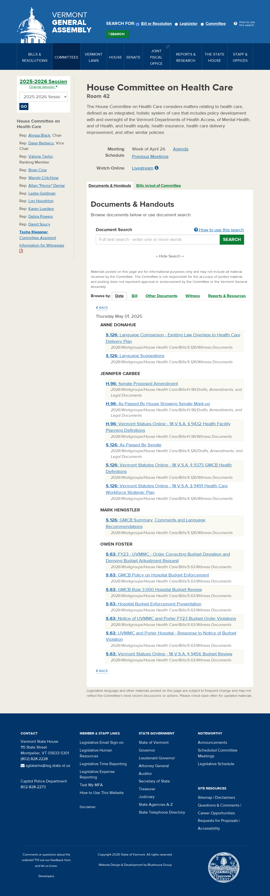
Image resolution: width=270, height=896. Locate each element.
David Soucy (39, 224)
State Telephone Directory (162, 812)
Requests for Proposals (218, 820)
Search (117, 34)
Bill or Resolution (155, 23)
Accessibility (209, 828)
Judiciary (147, 796)
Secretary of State (154, 781)
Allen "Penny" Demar (46, 185)
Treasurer (147, 789)
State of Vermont (154, 742)
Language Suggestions (135, 356)
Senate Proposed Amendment (142, 384)
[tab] (110, 186)
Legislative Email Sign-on (102, 742)
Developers (46, 876)
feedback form (61, 860)
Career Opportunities (216, 813)
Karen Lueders (41, 208)
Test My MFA (91, 784)
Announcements (212, 742)
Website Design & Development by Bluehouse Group (135, 865)
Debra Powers (40, 216)
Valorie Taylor (40, 156)
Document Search (170, 230)
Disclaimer (88, 807)
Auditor (145, 773)
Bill (135, 295)
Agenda (180, 149)
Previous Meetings (150, 157)
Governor (147, 750)
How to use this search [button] (219, 230)
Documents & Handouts (109, 185)
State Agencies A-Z (156, 804)
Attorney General (154, 765)
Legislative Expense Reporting (97, 774)
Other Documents (161, 295)
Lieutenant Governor (157, 758)
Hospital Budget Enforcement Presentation (153, 604)
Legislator (187, 23)
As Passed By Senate (133, 445)
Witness (193, 295)
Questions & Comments (218, 805)
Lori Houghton (41, 200)
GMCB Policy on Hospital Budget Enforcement (157, 575)
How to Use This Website (102, 792)
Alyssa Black (39, 135)
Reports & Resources (227, 295)
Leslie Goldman (42, 193)
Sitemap (205, 797)
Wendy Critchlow (43, 177)
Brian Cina (37, 170)
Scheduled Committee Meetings (217, 753)
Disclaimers (225, 797)
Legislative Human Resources (96, 753)
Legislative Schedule (216, 763)
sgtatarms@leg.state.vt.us (45, 765)
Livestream (142, 168)
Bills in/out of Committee (158, 185)
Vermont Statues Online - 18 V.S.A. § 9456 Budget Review (169, 654)
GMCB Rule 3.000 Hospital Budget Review (154, 590)
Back (102, 307)
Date (119, 295)
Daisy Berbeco (41, 143)
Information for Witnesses (41, 248)
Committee (214, 23)
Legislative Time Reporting (103, 763)
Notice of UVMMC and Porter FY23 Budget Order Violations (171, 618)
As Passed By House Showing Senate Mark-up (158, 404)
